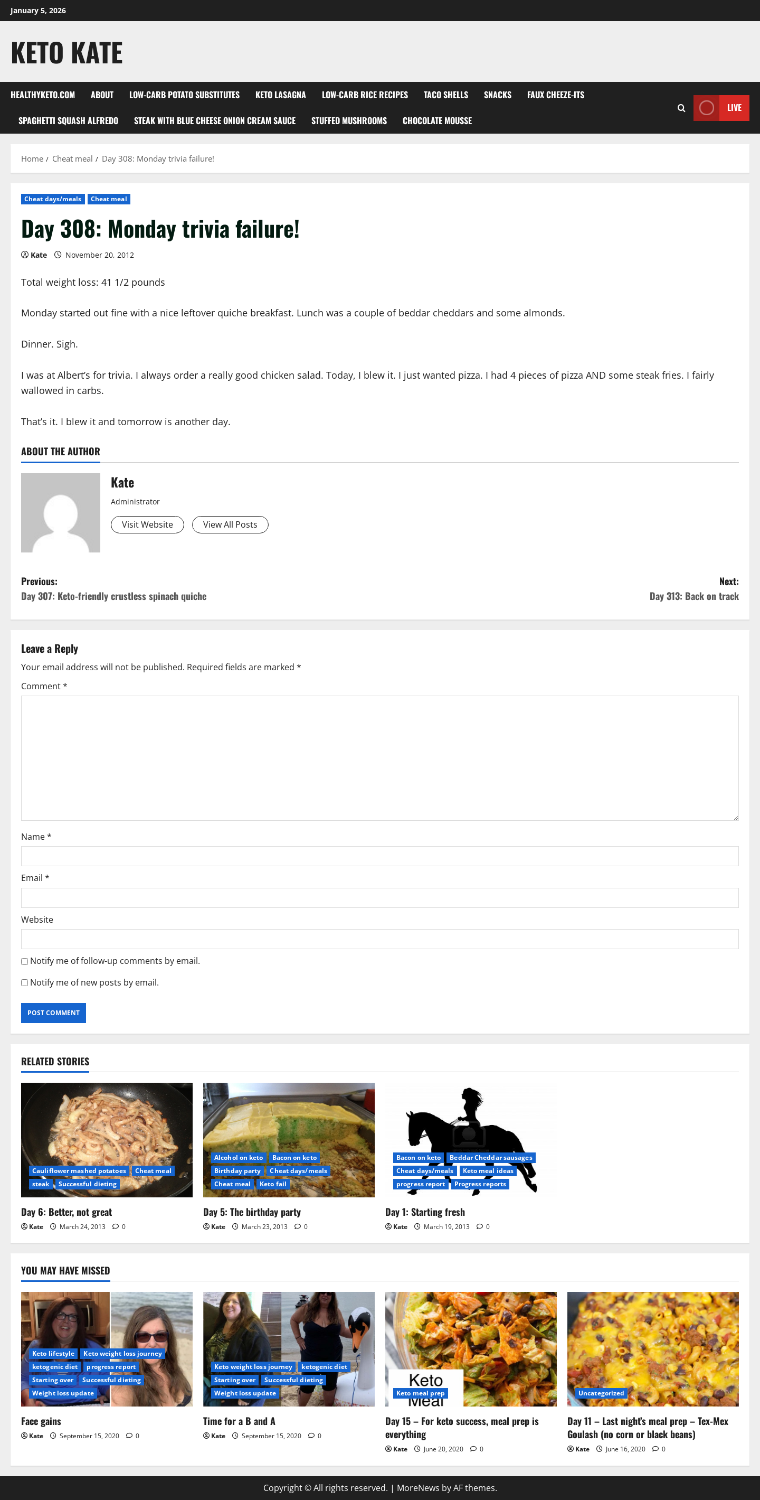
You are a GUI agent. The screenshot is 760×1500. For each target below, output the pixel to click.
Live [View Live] (718, 108)
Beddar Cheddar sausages (491, 1157)
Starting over (52, 1379)
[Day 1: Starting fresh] (471, 1140)
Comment (44, 686)
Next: (559, 589)
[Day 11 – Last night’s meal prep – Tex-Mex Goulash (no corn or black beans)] (653, 1349)
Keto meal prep (420, 1393)
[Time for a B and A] (289, 1349)
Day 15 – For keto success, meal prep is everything (462, 1427)
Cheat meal (109, 198)
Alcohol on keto (238, 1157)
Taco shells (446, 94)
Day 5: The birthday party (252, 1211)
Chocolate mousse (437, 120)
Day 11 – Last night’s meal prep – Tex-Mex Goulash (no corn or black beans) (647, 1427)
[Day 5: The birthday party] (289, 1140)
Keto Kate (66, 51)
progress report (420, 1183)
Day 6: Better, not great (66, 1211)
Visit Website (147, 524)
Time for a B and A (239, 1421)
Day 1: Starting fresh (425, 1211)
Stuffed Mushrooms (349, 120)
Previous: (200, 589)
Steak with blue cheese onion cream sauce (215, 120)
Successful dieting (88, 1183)
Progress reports (480, 1183)
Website (37, 919)
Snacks (497, 94)
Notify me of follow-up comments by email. (115, 961)
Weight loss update (63, 1393)
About (102, 94)
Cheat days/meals (53, 198)
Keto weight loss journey (122, 1353)
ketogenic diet (55, 1366)
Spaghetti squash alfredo (68, 120)
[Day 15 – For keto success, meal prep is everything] (471, 1349)
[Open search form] (682, 108)
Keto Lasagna (280, 94)
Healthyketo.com (43, 94)
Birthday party (237, 1170)
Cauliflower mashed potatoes (79, 1170)
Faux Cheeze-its (555, 94)
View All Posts (230, 524)
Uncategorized (601, 1393)
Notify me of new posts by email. (94, 982)
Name (36, 836)
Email (35, 878)
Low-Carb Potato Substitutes (184, 94)
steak (41, 1183)
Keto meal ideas (488, 1170)
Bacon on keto (294, 1157)
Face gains (41, 1421)
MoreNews (418, 1488)
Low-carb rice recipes (365, 94)
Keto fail (273, 1183)
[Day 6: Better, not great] (107, 1140)
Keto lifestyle (53, 1353)
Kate (39, 255)
